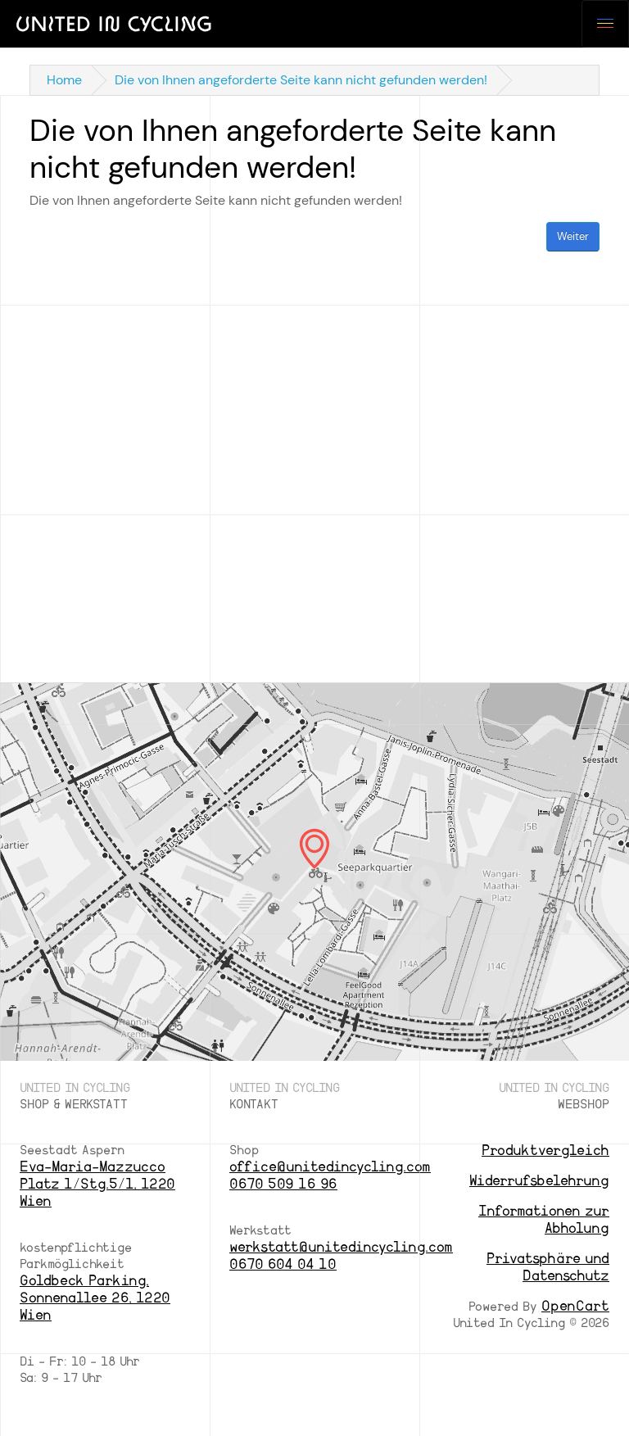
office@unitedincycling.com (330, 1167)
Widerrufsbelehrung (539, 1181)
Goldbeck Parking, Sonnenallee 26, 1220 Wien (95, 1298)
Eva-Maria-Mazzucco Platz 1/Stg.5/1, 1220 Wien (97, 1184)
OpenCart (575, 1306)
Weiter (573, 236)
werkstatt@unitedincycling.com (341, 1247)
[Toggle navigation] (605, 24)
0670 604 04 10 (283, 1264)
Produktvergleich (545, 1150)
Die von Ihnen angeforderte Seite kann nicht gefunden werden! (301, 79)
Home (64, 79)
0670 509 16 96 (283, 1184)
